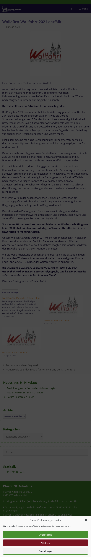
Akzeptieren (45, 541)
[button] (86, 526)
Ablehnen (45, 549)
